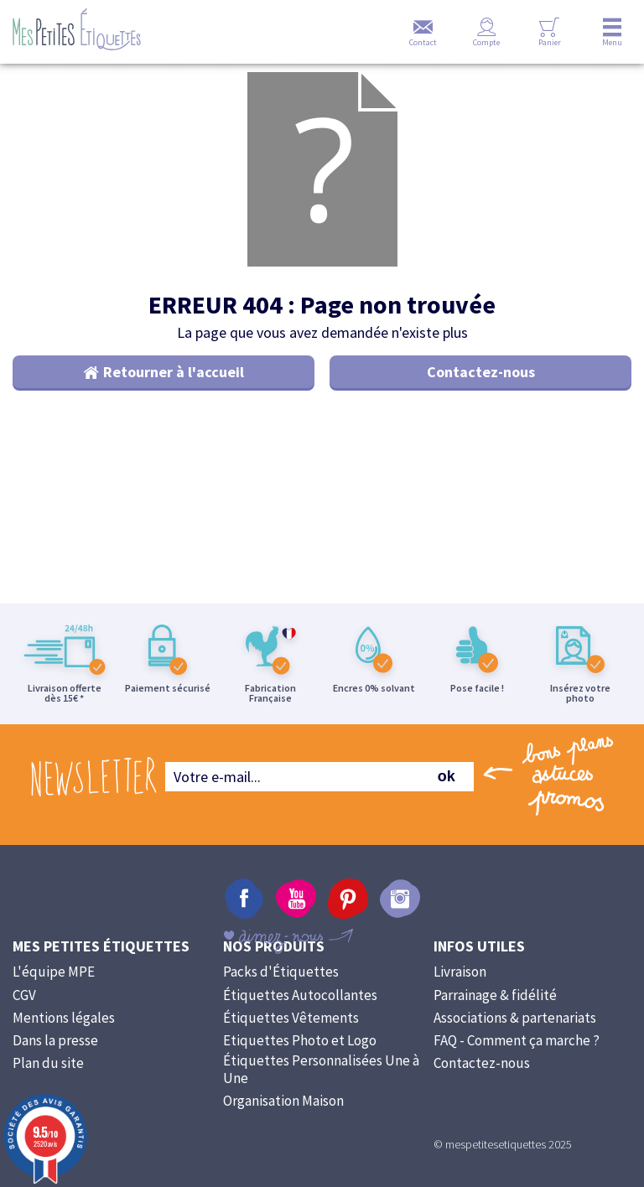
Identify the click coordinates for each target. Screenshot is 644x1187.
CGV (24, 1011)
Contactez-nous (481, 388)
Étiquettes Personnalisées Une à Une (321, 1086)
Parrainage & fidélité (495, 1011)
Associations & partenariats (515, 1034)
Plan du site (48, 1079)
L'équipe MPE (54, 989)
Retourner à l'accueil (173, 388)
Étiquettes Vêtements (291, 1034)
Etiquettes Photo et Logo (300, 1057)
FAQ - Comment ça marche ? (517, 1057)
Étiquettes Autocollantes (300, 1011)
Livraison (460, 989)
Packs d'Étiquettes (281, 989)
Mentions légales (64, 1034)
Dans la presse (55, 1057)
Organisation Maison (283, 1117)
